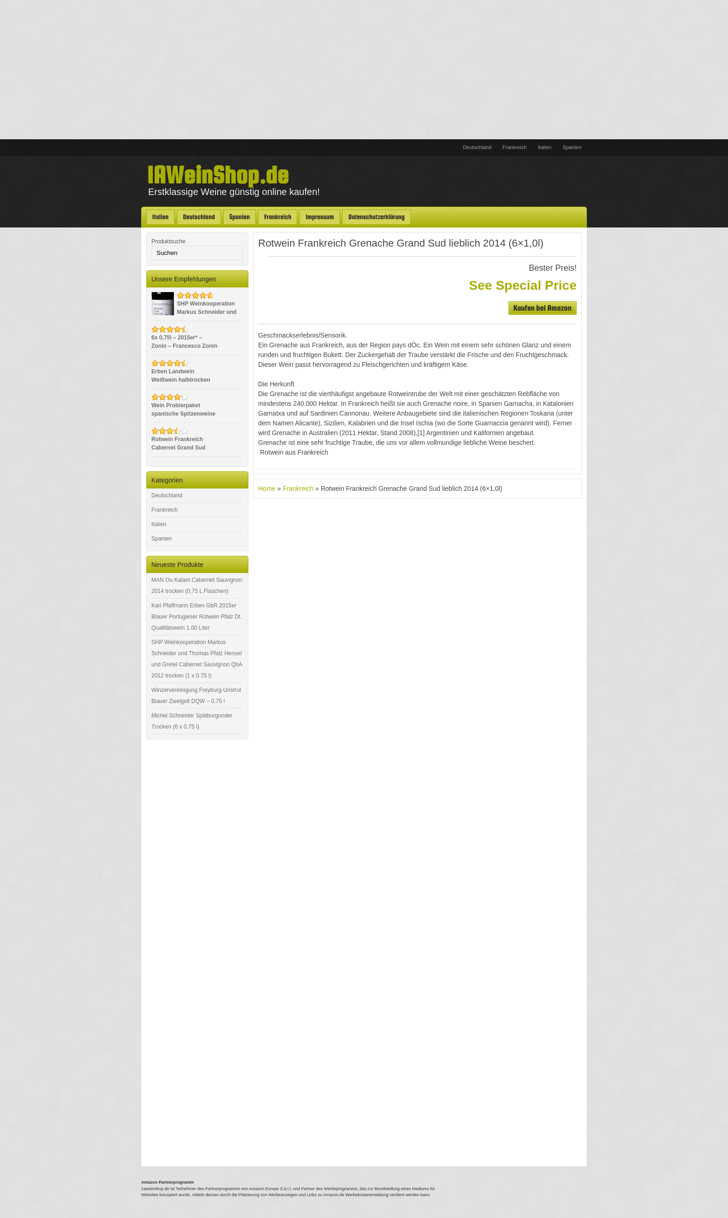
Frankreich (514, 147)
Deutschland (477, 147)
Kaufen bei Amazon (543, 307)
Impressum (320, 217)
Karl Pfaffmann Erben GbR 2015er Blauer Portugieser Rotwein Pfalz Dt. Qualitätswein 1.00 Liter (196, 616)
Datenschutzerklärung (376, 217)
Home (266, 488)
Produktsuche (168, 241)
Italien (544, 147)
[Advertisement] (364, 70)
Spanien (572, 147)
